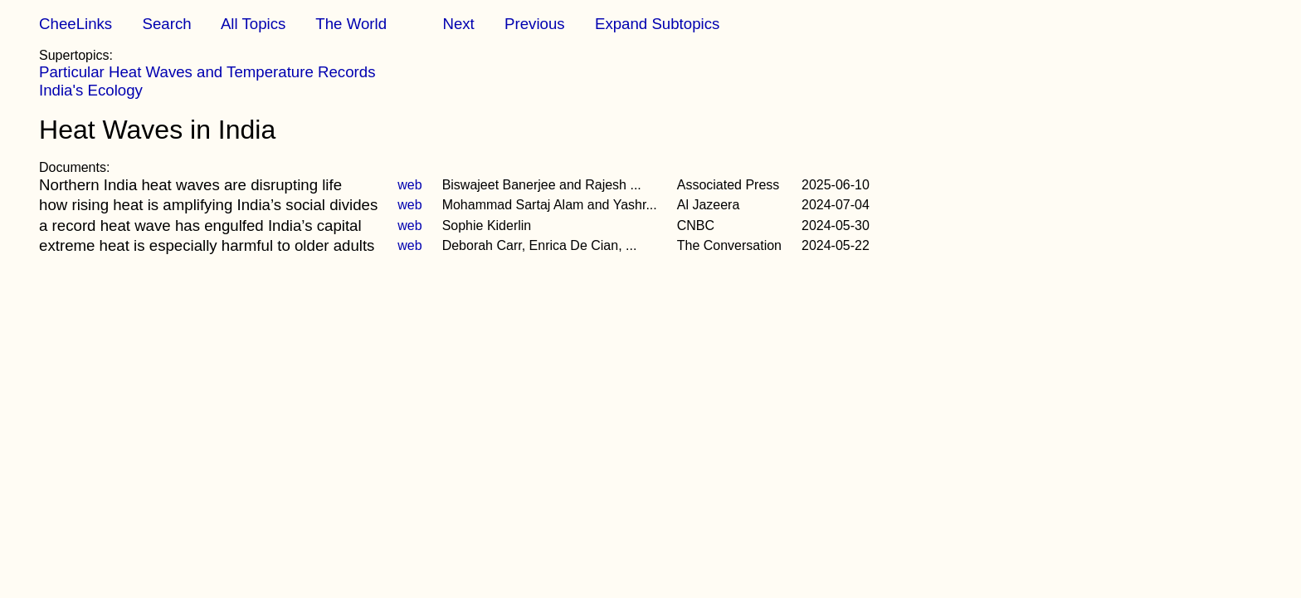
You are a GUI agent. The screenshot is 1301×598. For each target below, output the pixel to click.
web (409, 185)
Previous (534, 23)
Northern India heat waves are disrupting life (190, 185)
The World (351, 23)
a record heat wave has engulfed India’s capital (200, 225)
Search (166, 23)
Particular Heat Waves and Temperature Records (207, 72)
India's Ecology (91, 90)
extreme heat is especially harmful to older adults (206, 245)
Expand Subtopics (657, 23)
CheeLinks (75, 23)
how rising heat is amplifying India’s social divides (208, 204)
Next (458, 23)
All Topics (253, 23)
